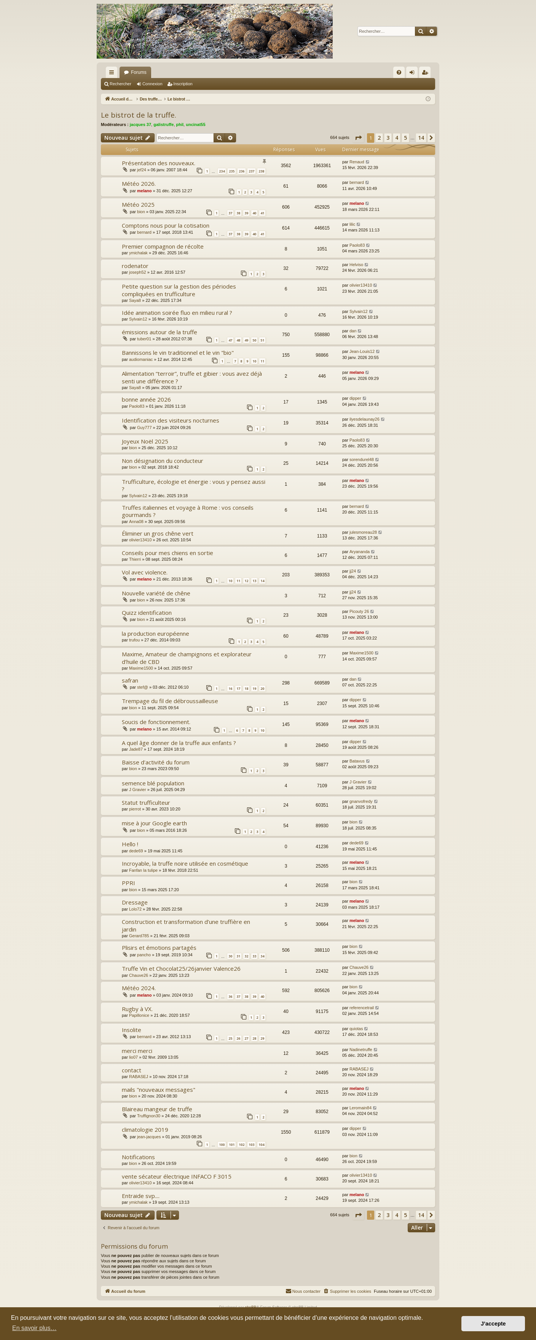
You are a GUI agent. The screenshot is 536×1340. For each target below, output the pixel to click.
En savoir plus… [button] (34, 1328)
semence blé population (153, 783)
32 (246, 956)
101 (231, 1144)
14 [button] (421, 137)
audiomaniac (141, 359)
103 (251, 1144)
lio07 (133, 1057)
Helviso (356, 264)
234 (222, 171)
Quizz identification (147, 612)
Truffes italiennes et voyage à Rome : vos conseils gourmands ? (188, 511)
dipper (355, 398)
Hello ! (130, 844)
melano (144, 190)
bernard (356, 182)
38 (238, 213)
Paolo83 (357, 245)
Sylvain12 (138, 319)
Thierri (135, 559)
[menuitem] (399, 72)
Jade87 (136, 749)
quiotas (356, 1028)
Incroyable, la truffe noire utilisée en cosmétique (185, 863)
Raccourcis (113, 74)
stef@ (142, 687)
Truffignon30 (148, 1115)
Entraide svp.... (141, 1196)
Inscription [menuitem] (427, 74)
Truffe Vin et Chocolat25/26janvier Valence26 (181, 968)
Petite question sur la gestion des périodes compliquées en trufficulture (179, 289)
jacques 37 (140, 124)
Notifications (138, 1157)
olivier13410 (360, 285)
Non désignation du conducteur (162, 460)
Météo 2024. (139, 988)
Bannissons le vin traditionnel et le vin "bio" (178, 352)
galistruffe (163, 124)
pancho (144, 954)
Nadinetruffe (360, 1049)
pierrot (135, 809)
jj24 (352, 571)
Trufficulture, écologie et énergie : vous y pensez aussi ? (193, 485)
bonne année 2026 (146, 399)
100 (222, 1144)
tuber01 (144, 339)
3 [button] (387, 137)
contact (131, 1070)
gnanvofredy (361, 801)
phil (180, 124)
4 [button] (396, 137)
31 (238, 956)
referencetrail (361, 1007)
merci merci (137, 1050)
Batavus (357, 761)
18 (246, 688)
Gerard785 (139, 935)
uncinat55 (195, 124)
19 (254, 688)
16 (230, 688)
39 (246, 213)
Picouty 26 (359, 611)
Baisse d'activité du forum (156, 762)
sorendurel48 (361, 459)
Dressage (135, 902)
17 (238, 688)
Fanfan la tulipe (143, 870)
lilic (352, 224)
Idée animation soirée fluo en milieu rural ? (177, 312)
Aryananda (359, 551)
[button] (358, 137)
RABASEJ (138, 1076)
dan (352, 331)
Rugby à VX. (137, 1009)
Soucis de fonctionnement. (156, 722)
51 (262, 340)
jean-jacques (149, 1136)
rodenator (135, 266)
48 (238, 340)
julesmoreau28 (363, 532)
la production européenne (155, 633)
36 (230, 996)
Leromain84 (360, 1108)
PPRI (128, 883)
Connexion (152, 83)
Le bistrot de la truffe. (138, 115)
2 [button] (379, 137)
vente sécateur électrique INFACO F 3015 (176, 1176)
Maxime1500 (141, 668)
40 (254, 213)
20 (262, 688)
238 (261, 171)
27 (246, 1038)
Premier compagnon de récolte (163, 246)
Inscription (183, 83)
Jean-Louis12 (362, 351)
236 (241, 171)
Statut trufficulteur (146, 802)
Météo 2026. (139, 183)
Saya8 (135, 300)
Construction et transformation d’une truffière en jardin (186, 925)
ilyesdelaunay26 (364, 419)
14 (262, 580)
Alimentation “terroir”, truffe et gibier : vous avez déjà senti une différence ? (192, 377)
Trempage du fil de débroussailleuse (170, 701)
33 (254, 956)
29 (262, 1038)
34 (262, 956)
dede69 (136, 851)
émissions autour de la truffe (159, 332)
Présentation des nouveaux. (158, 163)
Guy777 (144, 427)
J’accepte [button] (493, 1324)
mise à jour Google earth (154, 823)
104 (261, 1144)
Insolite (131, 1030)
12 (246, 580)
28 (254, 1038)
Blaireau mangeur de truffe (157, 1109)
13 (254, 580)
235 (231, 171)
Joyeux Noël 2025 (145, 441)
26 (238, 1038)
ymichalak (138, 252)
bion (141, 211)
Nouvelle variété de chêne (156, 593)
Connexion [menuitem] (414, 74)
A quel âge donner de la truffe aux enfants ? (179, 743)
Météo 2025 (138, 204)
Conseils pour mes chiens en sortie (167, 553)
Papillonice (139, 1015)
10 (254, 361)
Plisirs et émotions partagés (159, 947)
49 (246, 340)
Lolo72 (135, 909)
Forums (139, 72)
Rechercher (120, 83)
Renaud (356, 162)
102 (241, 1144)
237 (251, 171)
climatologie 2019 (145, 1129)
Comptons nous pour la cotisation (165, 225)
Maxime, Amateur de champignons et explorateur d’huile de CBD (187, 657)
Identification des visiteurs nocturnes (170, 420)
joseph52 (137, 272)
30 (230, 956)
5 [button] (405, 137)
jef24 (141, 170)
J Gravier (137, 789)
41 (262, 213)
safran (130, 680)
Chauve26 (138, 975)
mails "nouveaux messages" (158, 1089)
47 (230, 340)
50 (254, 340)
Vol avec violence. (145, 572)
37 (230, 213)
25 (230, 1038)
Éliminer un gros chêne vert (157, 533)
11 (262, 361)
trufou (134, 640)
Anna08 (136, 521)
